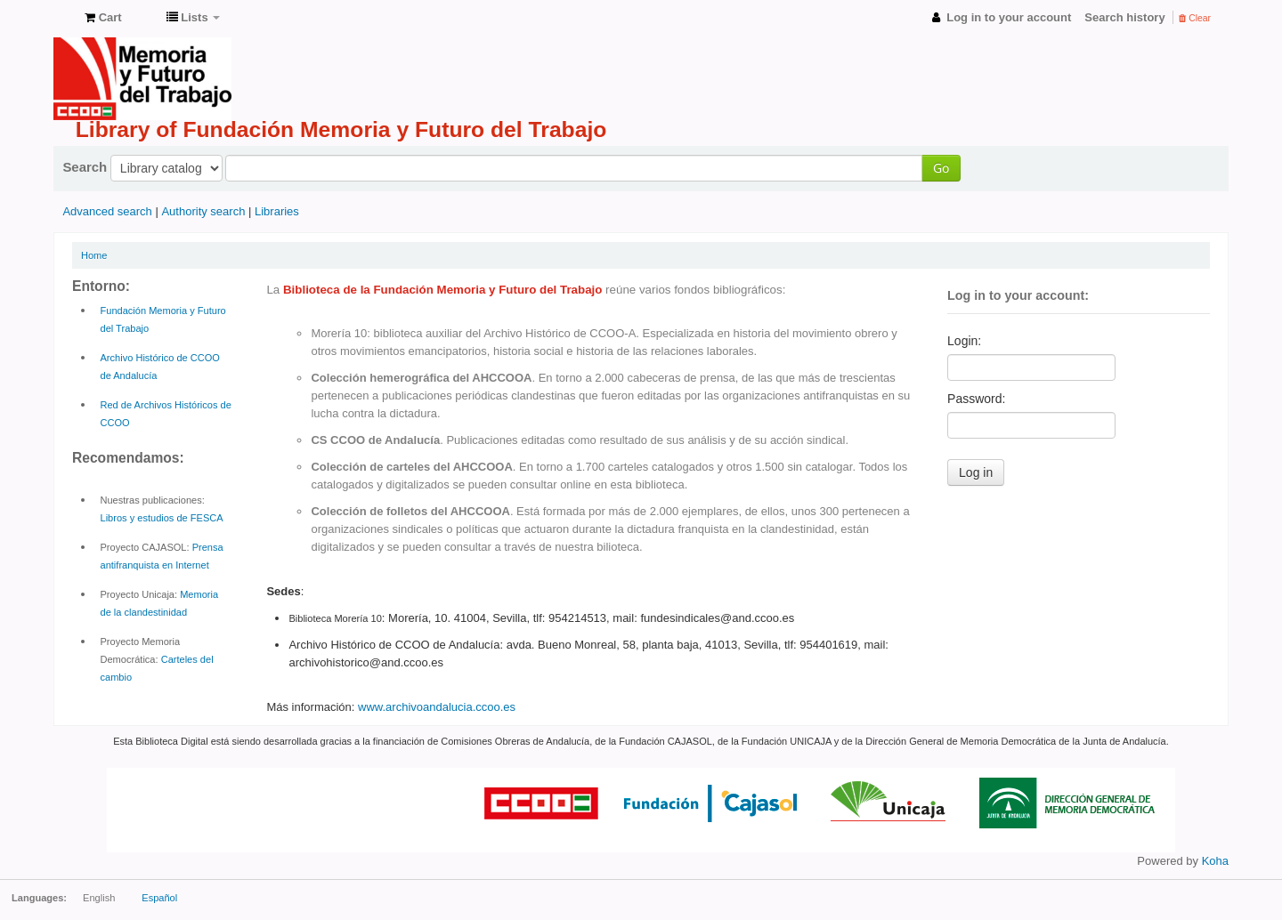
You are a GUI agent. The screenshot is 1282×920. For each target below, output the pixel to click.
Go (941, 167)
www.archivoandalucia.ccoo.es (436, 707)
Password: (976, 398)
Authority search (203, 211)
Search (84, 166)
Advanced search (106, 211)
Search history (1124, 17)
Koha (1215, 861)
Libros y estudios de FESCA (162, 517)
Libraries (277, 211)
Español (159, 897)
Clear (1195, 18)
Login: (964, 341)
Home (94, 255)
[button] (103, 18)
